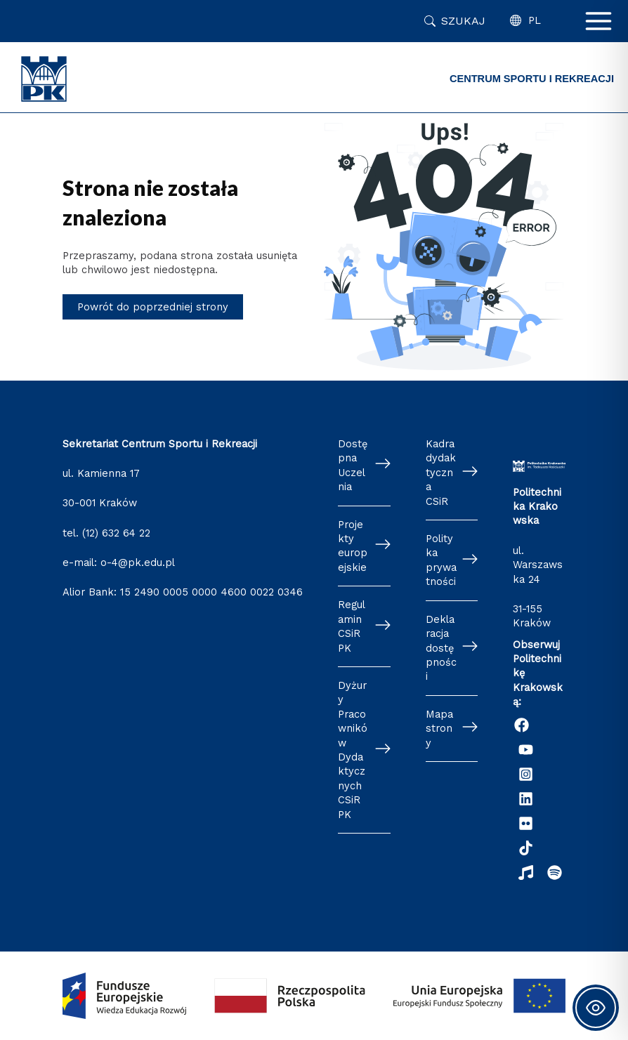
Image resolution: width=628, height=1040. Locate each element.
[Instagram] (526, 774)
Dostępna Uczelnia (352, 465)
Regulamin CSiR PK (351, 626)
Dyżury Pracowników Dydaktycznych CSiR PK (352, 750)
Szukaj (463, 20)
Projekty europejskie (352, 546)
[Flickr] (526, 823)
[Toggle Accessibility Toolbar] (595, 1007)
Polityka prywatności (441, 560)
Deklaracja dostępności (441, 648)
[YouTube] (526, 749)
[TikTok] (526, 848)
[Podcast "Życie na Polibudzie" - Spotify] (554, 872)
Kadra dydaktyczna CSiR (441, 472)
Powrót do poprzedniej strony (152, 307)
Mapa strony (439, 728)
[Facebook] (521, 725)
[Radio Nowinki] (526, 872)
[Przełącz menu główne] (598, 21)
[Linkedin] (526, 799)
